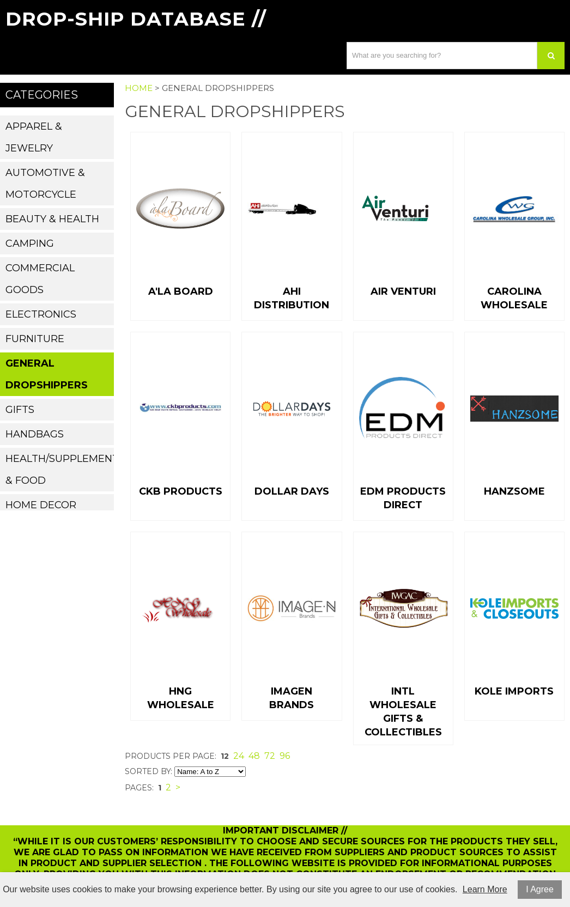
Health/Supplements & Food (59, 469)
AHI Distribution (291, 298)
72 (269, 756)
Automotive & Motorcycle (45, 183)
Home (139, 88)
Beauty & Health (52, 219)
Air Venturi (403, 291)
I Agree (540, 889)
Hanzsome (514, 491)
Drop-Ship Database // (135, 19)
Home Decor (40, 505)
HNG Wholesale (180, 698)
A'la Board (180, 291)
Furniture (34, 339)
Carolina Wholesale (514, 298)
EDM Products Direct (403, 498)
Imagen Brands (291, 698)
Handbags (34, 434)
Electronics (40, 314)
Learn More (485, 889)
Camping (29, 243)
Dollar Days (291, 491)
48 (254, 756)
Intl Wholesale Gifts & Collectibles (403, 711)
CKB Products (180, 491)
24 (238, 756)
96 (285, 756)
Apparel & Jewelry (33, 137)
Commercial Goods (40, 279)
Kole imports (514, 691)
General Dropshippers (46, 374)
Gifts (19, 410)
